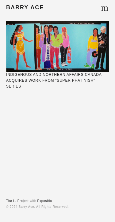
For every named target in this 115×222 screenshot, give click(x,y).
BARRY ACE (25, 7)
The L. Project (17, 201)
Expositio (44, 201)
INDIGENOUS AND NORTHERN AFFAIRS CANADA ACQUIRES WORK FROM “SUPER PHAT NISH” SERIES (54, 80)
